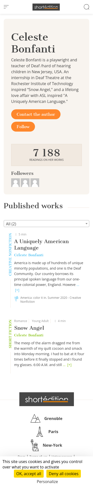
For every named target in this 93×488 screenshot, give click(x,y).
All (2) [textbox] (11, 224)
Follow (23, 126)
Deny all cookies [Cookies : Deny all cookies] (64, 473)
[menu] (6, 7)
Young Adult (40, 321)
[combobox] (46, 223)
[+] (17, 290)
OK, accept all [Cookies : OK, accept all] (28, 473)
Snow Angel (29, 328)
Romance (20, 321)
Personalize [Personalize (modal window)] (47, 481)
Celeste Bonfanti (28, 255)
